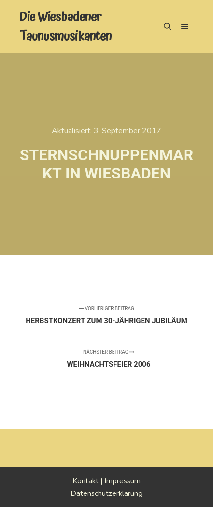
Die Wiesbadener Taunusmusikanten (65, 26)
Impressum (122, 481)
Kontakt (85, 481)
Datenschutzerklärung (106, 493)
